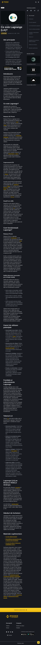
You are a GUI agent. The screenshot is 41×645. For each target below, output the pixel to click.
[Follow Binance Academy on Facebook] (6, 631)
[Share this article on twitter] (27, 10)
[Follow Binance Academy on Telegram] (10, 631)
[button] (38, 2)
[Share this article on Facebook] (31, 10)
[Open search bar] (36, 2)
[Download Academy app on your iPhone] (24, 634)
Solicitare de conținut (20, 625)
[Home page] (5, 2)
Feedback (18, 627)
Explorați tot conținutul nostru (20, 609)
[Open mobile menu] (38, 2)
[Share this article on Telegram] (34, 10)
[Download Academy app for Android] (30, 634)
